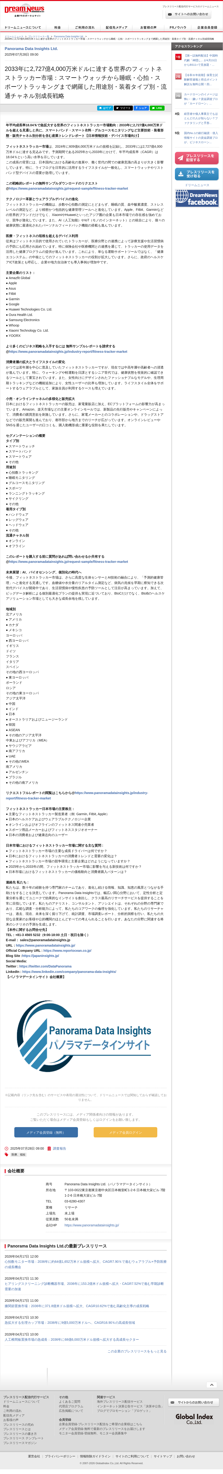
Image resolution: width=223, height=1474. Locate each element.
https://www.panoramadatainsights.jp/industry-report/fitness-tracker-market (68, 351)
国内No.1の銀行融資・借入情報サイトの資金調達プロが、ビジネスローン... (201, 137)
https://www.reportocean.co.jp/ (67, 950)
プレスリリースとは (17, 1429)
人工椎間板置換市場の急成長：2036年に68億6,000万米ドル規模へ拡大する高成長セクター (72, 1339)
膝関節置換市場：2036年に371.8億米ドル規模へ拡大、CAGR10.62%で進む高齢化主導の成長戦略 (77, 1306)
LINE (157, 108)
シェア (141, 108)
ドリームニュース (14, 36)
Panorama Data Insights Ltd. (69, 36)
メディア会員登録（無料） (46, 1132)
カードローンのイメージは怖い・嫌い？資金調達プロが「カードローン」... (201, 99)
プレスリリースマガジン (20, 1443)
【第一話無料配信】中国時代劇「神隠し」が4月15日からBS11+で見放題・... (201, 60)
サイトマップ (163, 1456)
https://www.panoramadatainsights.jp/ (45, 945)
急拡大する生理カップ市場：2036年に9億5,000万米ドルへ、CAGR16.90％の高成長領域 (70, 1322)
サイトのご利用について (132, 1456)
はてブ (105, 108)
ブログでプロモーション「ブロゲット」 (124, 1411)
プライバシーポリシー (60, 1456)
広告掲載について (71, 1411)
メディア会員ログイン (125, 1132)
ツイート (123, 108)
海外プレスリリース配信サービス (120, 1401)
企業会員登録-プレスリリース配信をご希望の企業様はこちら (100, 1424)
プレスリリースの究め (18, 1424)
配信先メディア (14, 1415)
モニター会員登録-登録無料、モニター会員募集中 (93, 1433)
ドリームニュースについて (21, 1401)
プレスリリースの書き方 (20, 1434)
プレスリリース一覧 (38, 36)
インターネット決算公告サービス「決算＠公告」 (130, 1406)
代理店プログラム (71, 1406)
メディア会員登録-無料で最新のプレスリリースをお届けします (102, 1429)
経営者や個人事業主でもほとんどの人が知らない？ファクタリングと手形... (201, 118)
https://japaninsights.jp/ (40, 956)
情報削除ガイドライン (95, 1456)
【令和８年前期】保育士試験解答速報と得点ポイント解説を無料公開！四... (201, 79)
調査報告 (59, 1148)
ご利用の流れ (12, 1411)
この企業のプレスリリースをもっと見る (137, 1351)
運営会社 (34, 1456)
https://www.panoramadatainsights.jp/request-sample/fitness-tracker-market (68, 188)
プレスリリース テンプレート (23, 1438)
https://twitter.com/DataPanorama (45, 966)
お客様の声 (11, 1420)
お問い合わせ (186, 1456)
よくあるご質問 (69, 1401)
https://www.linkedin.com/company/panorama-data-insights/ (69, 972)
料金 (6, 1406)
